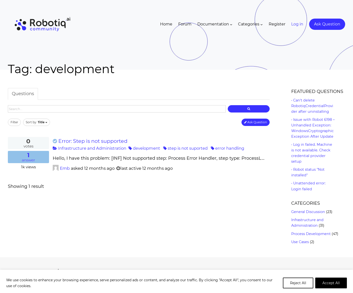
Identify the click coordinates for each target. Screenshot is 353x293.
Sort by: (36, 122)
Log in (297, 24)
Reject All (298, 283)
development (144, 148)
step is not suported (185, 148)
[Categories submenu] (261, 24)
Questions (23, 93)
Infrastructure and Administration (89, 148)
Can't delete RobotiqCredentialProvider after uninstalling (312, 106)
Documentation (213, 24)
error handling (227, 148)
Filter (14, 122)
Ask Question (255, 122)
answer (28, 157)
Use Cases (300, 242)
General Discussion (308, 212)
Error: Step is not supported (92, 141)
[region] (176, 281)
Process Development (311, 234)
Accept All (331, 283)
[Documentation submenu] (231, 24)
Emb (65, 168)
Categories (248, 24)
